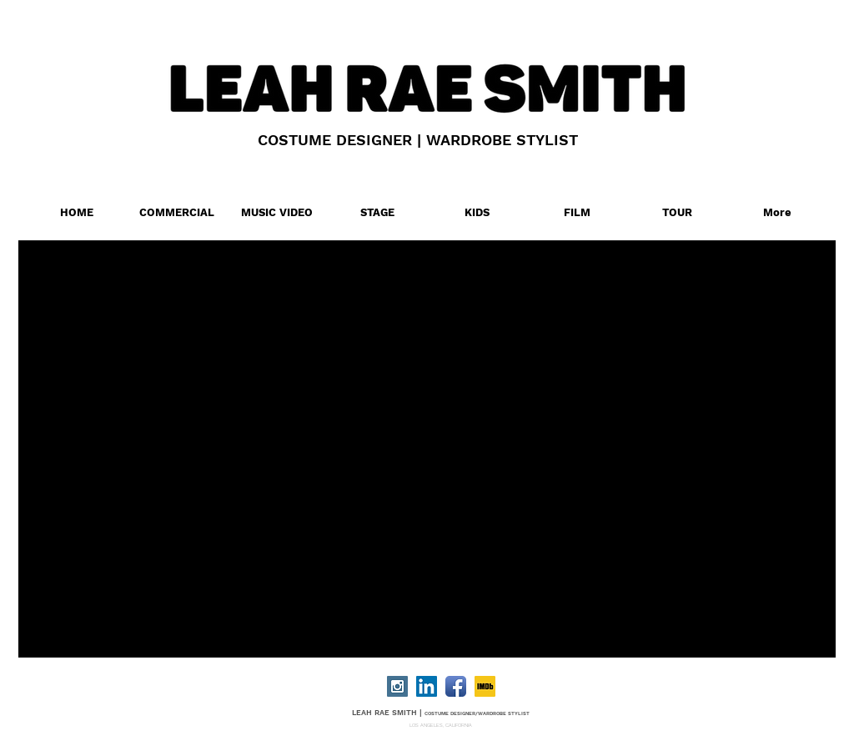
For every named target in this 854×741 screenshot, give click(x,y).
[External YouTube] (449, 438)
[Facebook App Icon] (455, 686)
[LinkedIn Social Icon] (426, 686)
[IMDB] (485, 686)
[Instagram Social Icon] (397, 686)
